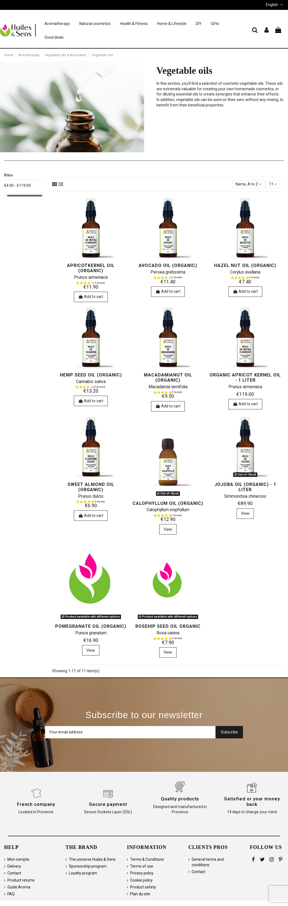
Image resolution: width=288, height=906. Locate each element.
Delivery (14, 866)
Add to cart (90, 296)
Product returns (21, 880)
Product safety (143, 887)
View (168, 529)
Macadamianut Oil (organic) (168, 377)
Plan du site (140, 894)
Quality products (180, 798)
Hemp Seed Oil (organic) (91, 375)
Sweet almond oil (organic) (91, 487)
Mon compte (18, 859)
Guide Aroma (18, 887)
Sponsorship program (88, 866)
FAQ (11, 894)
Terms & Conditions (147, 859)
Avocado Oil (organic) (168, 265)
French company (36, 804)
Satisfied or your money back (252, 801)
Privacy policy (141, 873)
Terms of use (141, 866)
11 (273, 184)
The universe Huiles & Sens (92, 859)
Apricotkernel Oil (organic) (90, 268)
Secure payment (108, 804)
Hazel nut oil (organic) (245, 265)
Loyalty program (83, 873)
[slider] (6, 195)
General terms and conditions (208, 862)
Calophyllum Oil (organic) (168, 503)
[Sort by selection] (248, 184)
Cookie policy (141, 880)
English (275, 4)
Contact (14, 873)
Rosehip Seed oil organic (167, 626)
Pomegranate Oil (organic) (90, 626)
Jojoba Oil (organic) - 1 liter (245, 487)
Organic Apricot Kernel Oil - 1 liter (245, 377)
